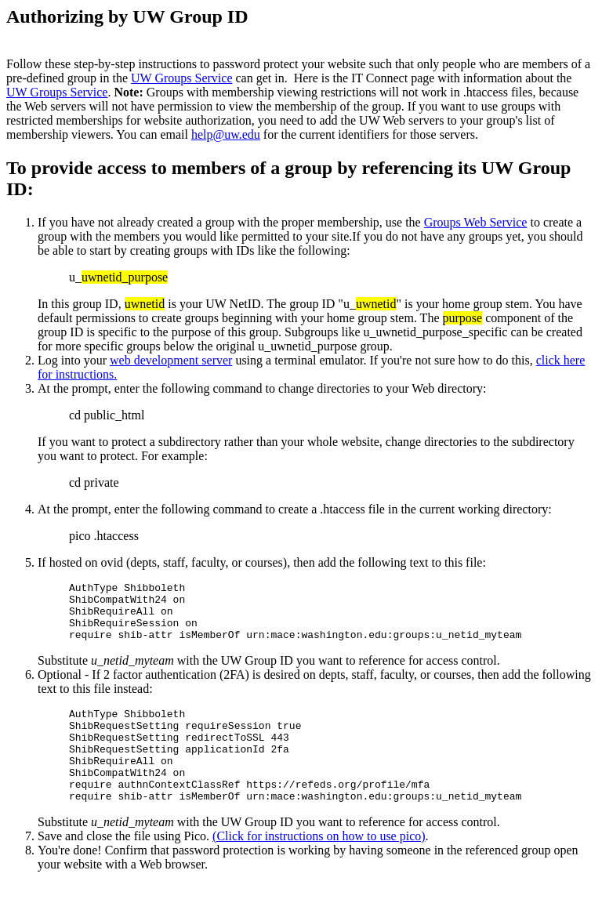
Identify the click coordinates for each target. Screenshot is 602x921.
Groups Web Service (476, 222)
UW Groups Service (181, 78)
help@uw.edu (225, 134)
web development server (171, 360)
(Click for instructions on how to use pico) (319, 866)
